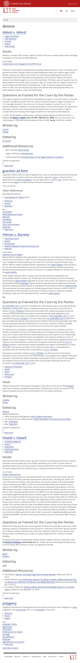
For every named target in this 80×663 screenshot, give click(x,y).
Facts (7, 372)
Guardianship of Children (14, 197)
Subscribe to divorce (10, 648)
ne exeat (8, 41)
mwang (5, 132)
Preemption (13, 421)
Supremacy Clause (12, 238)
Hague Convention (12, 36)
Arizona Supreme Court (11, 474)
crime (74, 607)
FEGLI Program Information (41, 416)
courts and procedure (10, 224)
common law (21, 610)
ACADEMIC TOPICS (9, 624)
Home (6, 20)
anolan (5, 402)
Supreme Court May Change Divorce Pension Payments (36, 574)
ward (16, 182)
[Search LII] (66, 10)
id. (54, 120)
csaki (4, 565)
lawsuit (7, 618)
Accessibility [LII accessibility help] (8, 656)
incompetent (27, 180)
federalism (9, 452)
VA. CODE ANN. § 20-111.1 (12, 306)
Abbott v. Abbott (19, 118)
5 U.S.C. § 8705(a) (16, 311)
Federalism (13, 424)
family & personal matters (12, 214)
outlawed (40, 610)
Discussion (9, 374)
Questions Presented (13, 367)
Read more (9, 166)
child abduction (11, 39)
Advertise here (36, 656)
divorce (7, 44)
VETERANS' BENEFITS (13, 442)
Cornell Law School (20, 3)
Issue (7, 369)
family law (8, 201)
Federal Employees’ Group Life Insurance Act (22, 246)
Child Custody (23, 150)
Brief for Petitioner (13, 542)
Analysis (8, 377)
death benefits (57, 265)
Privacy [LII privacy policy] (61, 656)
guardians (8, 206)
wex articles (7, 222)
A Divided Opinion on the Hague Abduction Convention (42, 157)
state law (8, 248)
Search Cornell (72, 4)
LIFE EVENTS (7, 212)
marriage (5, 634)
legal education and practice (13, 642)
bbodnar (5, 411)
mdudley (5, 400)
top (3, 297)
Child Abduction (27, 153)
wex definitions (8, 637)
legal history (7, 627)
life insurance (10, 243)
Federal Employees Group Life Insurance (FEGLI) (52, 419)
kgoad (4, 554)
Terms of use (52, 656)
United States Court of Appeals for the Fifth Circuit (21, 64)
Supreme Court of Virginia (12, 255)
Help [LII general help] (44, 656)
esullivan (5, 556)
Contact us (25, 656)
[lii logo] (12, 10)
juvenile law (7, 219)
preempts (24, 283)
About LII (17, 656)
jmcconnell (6, 141)
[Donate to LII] (61, 10)
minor (55, 177)
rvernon (5, 129)
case (59, 180)
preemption (9, 447)
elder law (6, 217)
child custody (10, 46)
